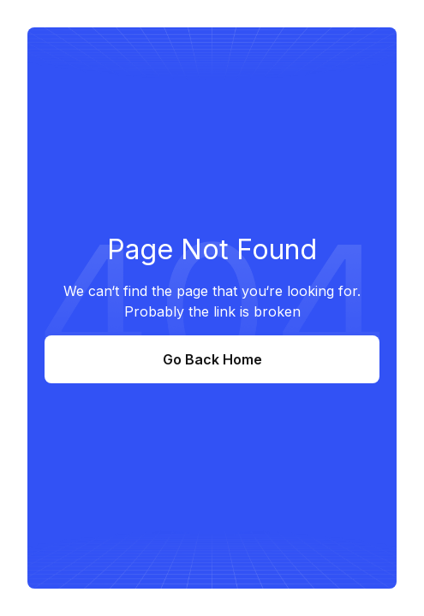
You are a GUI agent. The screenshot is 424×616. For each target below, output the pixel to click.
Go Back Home (212, 359)
